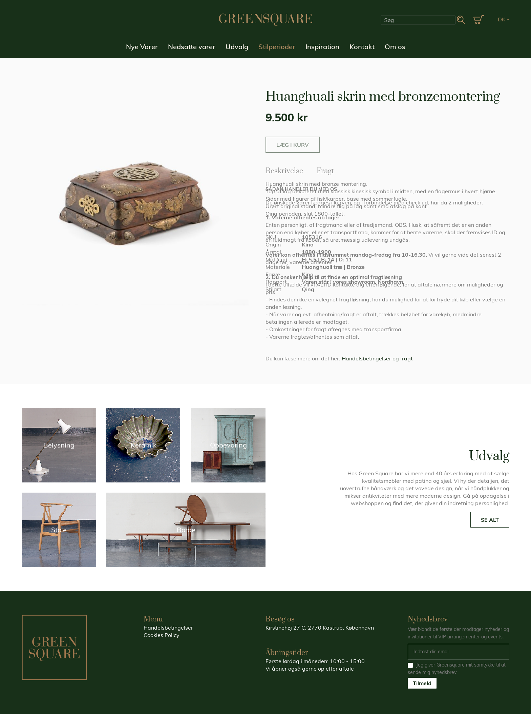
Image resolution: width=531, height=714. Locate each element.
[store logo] (265, 20)
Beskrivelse (284, 169)
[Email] (458, 651)
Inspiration (322, 46)
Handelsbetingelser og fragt (377, 358)
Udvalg (237, 46)
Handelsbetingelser (168, 627)
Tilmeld (422, 683)
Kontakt (362, 46)
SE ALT (490, 519)
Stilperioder (276, 46)
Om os (395, 46)
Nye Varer (142, 46)
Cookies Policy (161, 635)
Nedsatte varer (191, 46)
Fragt (325, 169)
